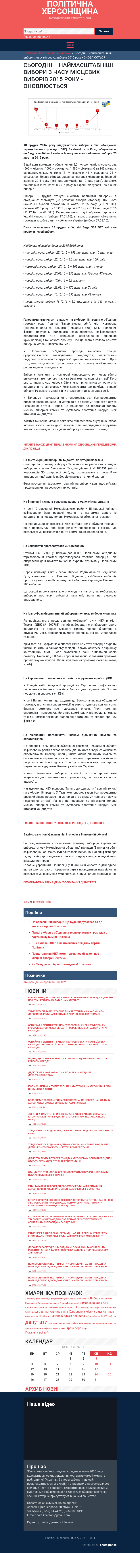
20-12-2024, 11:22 (39, 1271)
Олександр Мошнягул (88, 1307)
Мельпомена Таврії (62, 1307)
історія (85, 1328)
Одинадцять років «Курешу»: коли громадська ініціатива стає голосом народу (68, 1060)
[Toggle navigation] (70, 45)
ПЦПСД (34, 1312)
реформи (48, 1328)
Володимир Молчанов (48, 1303)
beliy (26, 902)
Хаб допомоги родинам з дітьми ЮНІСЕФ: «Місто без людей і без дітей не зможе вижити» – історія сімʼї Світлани (69, 1145)
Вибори (95, 1298)
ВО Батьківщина (81, 1299)
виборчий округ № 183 (96, 1316)
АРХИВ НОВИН (43, 1389)
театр (63, 1328)
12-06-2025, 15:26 (39, 1066)
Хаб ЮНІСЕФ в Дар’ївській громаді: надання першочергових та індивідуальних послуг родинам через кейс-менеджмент (67, 1234)
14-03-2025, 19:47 (39, 1138)
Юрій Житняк (45, 1316)
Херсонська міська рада (85, 1311)
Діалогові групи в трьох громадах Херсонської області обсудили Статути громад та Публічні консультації (70, 1159)
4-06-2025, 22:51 (38, 1079)
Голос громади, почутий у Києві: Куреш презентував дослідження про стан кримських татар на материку (70, 999)
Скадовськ (44, 1312)
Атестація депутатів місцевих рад (57, 1299)
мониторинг (102, 1323)
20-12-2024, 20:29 (39, 1240)
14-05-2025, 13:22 (39, 1124)
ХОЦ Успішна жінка (59, 1312)
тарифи (56, 1328)
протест (39, 1328)
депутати (36, 1322)
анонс (56, 1316)
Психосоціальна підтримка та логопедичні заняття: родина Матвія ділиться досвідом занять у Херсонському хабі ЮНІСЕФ (68, 1265)
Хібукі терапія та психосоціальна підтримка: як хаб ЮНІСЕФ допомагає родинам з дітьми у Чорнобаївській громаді (66, 1012)
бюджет (66, 1316)
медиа (92, 1323)
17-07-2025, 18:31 (39, 1018)
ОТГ (75, 1307)
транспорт (74, 1328)
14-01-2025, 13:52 (39, 1210)
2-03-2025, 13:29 (38, 1166)
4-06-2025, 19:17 (38, 1093)
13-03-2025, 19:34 (39, 1152)
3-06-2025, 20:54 (38, 1107)
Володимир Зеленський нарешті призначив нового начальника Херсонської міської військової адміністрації (69, 1101)
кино (86, 1323)
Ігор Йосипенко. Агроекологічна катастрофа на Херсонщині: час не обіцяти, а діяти (69, 1087)
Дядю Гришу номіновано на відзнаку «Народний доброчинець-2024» (59, 1073)
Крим (50, 1307)
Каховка (29, 1307)
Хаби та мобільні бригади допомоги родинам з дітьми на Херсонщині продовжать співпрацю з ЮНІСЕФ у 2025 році (65, 1187)
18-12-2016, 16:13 (42, 902)
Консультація (40, 1307)
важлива (79, 1316)
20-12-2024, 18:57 (39, 1257)
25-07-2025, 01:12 (39, 1005)
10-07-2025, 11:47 (39, 1035)
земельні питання (74, 1323)
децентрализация (47, 982)
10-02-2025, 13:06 (39, 1193)
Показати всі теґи (37, 1332)
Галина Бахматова (69, 1303)
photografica (108, 1545)
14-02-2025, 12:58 (39, 1179)
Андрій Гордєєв (32, 1299)
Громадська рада (90, 1303)
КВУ (63, 982)
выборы (29, 982)
